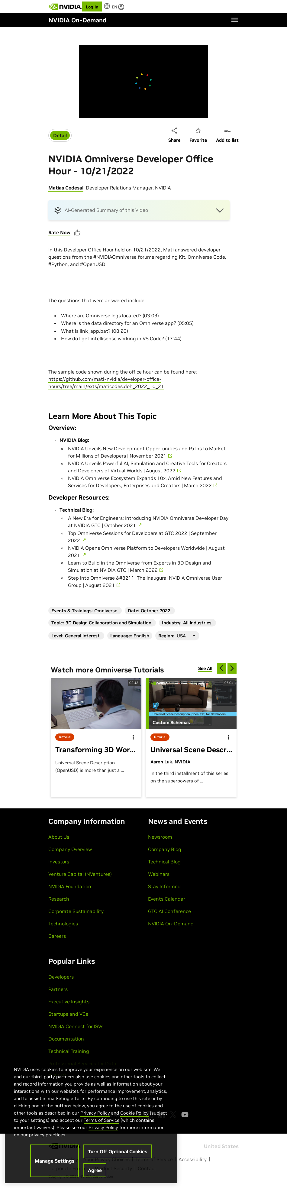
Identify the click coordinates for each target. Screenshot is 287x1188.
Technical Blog (164, 862)
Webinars (158, 874)
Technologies (63, 924)
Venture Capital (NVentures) (80, 874)
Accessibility (193, 1159)
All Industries (197, 622)
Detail (60, 135)
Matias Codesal (65, 188)
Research (58, 899)
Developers (61, 977)
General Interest (82, 635)
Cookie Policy (134, 1113)
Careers (57, 936)
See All (205, 668)
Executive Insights (68, 1002)
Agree (95, 1170)
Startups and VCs (68, 1014)
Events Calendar (166, 899)
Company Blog (164, 849)
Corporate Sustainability (76, 911)
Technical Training (68, 1051)
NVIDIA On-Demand (171, 924)
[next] (232, 668)
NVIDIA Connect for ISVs (75, 1026)
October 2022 (155, 610)
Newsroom (160, 837)
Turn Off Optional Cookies (117, 1151)
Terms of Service (101, 1120)
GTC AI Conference (169, 911)
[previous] (221, 668)
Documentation (66, 1039)
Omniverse (105, 610)
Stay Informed (164, 886)
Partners (58, 989)
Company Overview (70, 849)
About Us (58, 837)
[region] (91, 1118)
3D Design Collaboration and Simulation (108, 622)
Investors (58, 862)
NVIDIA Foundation (69, 886)
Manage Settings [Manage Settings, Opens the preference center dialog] (54, 1161)
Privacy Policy (95, 1113)
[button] (139, 210)
